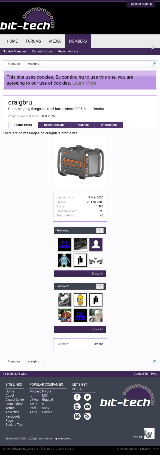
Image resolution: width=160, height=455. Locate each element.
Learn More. (84, 83)
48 (101, 215)
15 (99, 286)
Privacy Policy (149, 449)
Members (78, 41)
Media (55, 41)
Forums (33, 41)
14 (99, 230)
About (9, 395)
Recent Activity (54, 125)
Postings (83, 125)
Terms (10, 408)
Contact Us (141, 374)
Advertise (12, 412)
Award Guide (14, 400)
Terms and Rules (126, 449)
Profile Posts (23, 125)
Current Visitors (42, 51)
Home (12, 41)
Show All (97, 273)
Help (154, 374)
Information (109, 125)
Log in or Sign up (140, 4)
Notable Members (15, 51)
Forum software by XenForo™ (38, 449)
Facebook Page (12, 419)
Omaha (98, 344)
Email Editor (14, 404)
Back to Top (14, 425)
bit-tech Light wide (15, 374)
